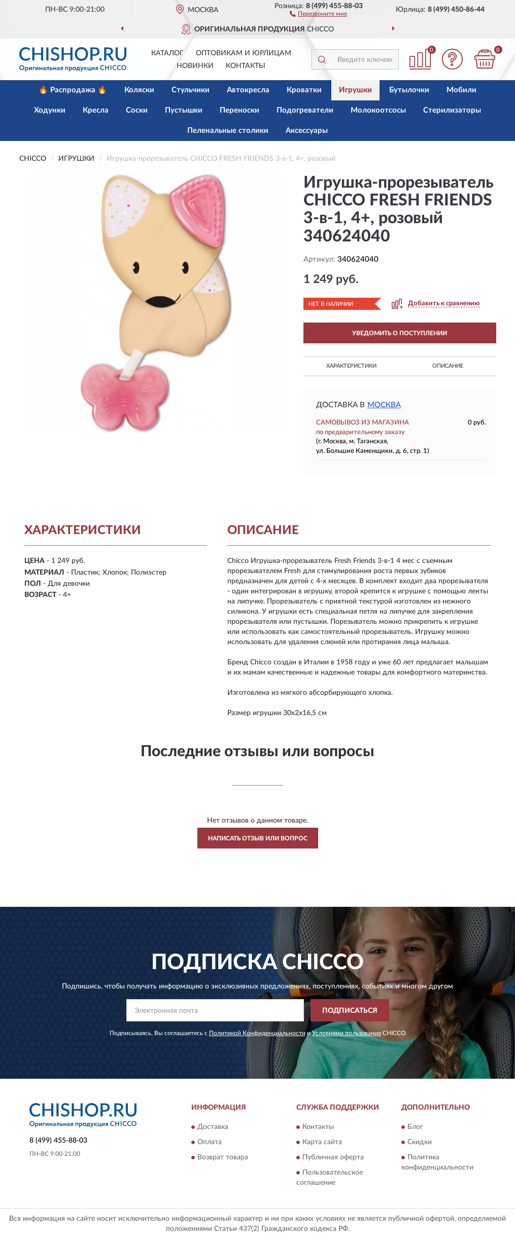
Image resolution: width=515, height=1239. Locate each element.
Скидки (419, 1142)
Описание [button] (447, 366)
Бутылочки (409, 90)
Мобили (461, 90)
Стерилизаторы (452, 110)
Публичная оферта (333, 1157)
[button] (318, 13)
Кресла (96, 110)
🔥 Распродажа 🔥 (73, 90)
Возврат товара (222, 1157)
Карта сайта (322, 1142)
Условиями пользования (346, 1033)
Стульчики (190, 90)
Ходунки (49, 110)
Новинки (195, 65)
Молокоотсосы (378, 110)
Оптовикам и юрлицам (243, 53)
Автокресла (248, 90)
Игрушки (355, 90)
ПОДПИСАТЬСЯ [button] (349, 1010)
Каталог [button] (167, 53)
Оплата (209, 1142)
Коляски (139, 90)
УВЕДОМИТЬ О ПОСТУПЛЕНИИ (399, 333)
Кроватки (304, 90)
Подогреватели (305, 110)
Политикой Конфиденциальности (257, 1033)
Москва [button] (384, 405)
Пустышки (183, 110)
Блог (415, 1126)
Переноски (239, 110)
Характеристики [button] (351, 366)
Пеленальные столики (227, 130)
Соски (137, 110)
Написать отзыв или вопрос (257, 838)
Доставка (212, 1126)
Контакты (245, 65)
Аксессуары (307, 130)
